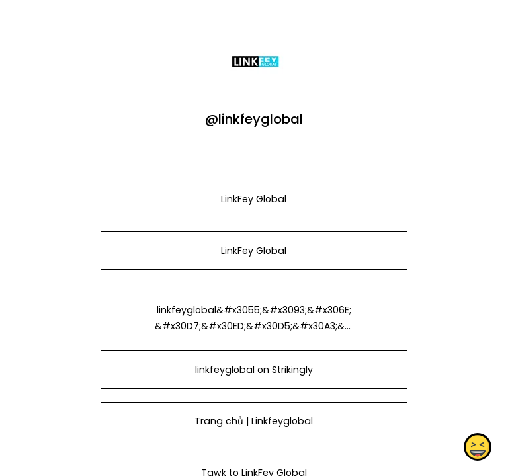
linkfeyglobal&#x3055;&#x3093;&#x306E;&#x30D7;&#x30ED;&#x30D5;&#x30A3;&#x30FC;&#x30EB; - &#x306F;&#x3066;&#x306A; (254, 333)
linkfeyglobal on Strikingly (254, 369)
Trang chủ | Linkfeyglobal (253, 421)
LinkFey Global (253, 199)
